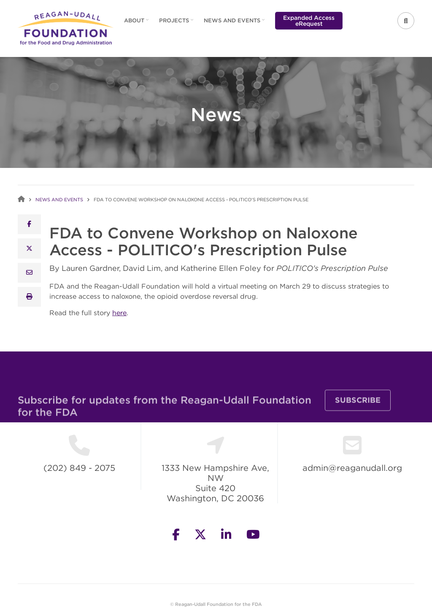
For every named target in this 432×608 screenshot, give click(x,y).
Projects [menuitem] (175, 23)
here (119, 312)
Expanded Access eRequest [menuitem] (309, 20)
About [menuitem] (135, 23)
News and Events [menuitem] (233, 23)
